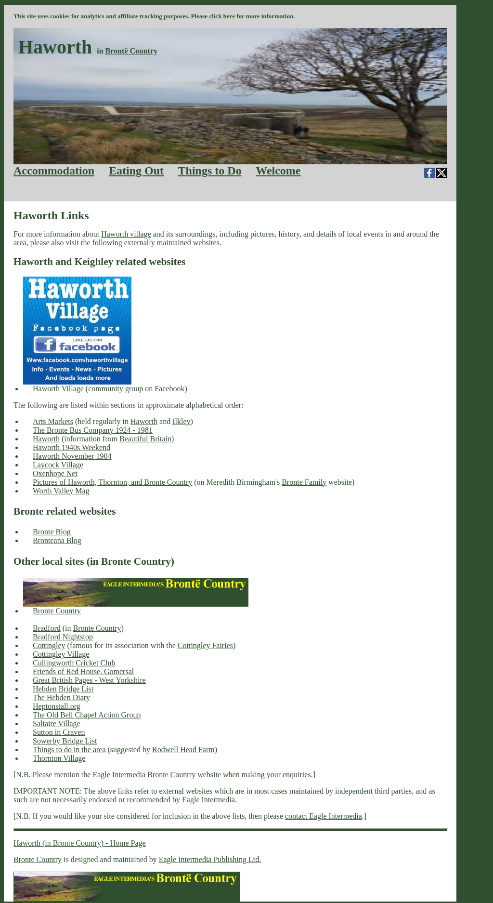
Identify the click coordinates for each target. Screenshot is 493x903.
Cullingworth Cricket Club (74, 663)
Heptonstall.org (56, 706)
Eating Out (136, 170)
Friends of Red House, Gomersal (83, 671)
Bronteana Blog (57, 540)
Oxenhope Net (55, 473)
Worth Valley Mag (61, 491)
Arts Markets (53, 421)
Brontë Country (131, 51)
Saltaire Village (56, 723)
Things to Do (210, 170)
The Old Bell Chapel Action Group (87, 715)
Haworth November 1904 (72, 456)
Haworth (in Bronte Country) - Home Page (79, 843)
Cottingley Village (61, 654)
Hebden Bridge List (63, 689)
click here (222, 16)
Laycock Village (58, 465)
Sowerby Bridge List (65, 741)
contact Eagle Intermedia (323, 816)
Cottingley (49, 645)
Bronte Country (57, 611)
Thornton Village (59, 758)
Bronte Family (304, 482)
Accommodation (53, 170)
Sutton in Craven (59, 732)
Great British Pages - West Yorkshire (89, 680)
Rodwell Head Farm (183, 749)
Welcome (278, 170)
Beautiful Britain (145, 439)
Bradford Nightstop (63, 637)
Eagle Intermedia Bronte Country (143, 774)
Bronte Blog (52, 532)
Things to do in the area (69, 749)
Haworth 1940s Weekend (71, 447)
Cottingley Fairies (205, 645)
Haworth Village (58, 389)
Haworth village (126, 234)
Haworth (143, 421)
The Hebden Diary (61, 697)
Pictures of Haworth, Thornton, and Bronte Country (112, 482)
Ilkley (181, 421)
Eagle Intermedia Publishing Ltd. (210, 859)
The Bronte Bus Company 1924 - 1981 (93, 430)
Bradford (47, 628)
